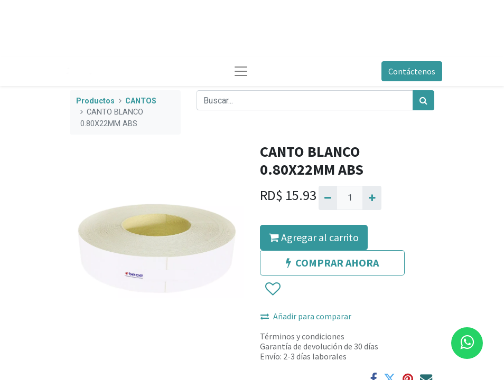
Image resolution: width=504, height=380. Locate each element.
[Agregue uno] (371, 198)
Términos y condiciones (302, 336)
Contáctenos (411, 71)
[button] (272, 289)
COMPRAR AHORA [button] (332, 262)
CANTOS (140, 101)
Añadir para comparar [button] (305, 316)
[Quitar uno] (328, 198)
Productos (95, 101)
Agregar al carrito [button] (314, 237)
